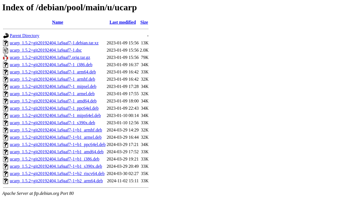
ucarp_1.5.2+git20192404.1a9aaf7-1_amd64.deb (53, 101)
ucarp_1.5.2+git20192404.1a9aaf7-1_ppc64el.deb (54, 108)
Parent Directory (24, 35)
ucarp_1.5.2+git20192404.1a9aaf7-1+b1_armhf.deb (56, 130)
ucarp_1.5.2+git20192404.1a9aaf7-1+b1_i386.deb (54, 159)
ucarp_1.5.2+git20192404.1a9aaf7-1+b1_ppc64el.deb (57, 144)
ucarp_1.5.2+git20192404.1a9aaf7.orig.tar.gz (50, 57)
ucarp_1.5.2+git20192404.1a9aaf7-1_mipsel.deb (53, 86)
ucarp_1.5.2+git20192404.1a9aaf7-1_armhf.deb (52, 79)
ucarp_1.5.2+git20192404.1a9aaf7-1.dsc (46, 50)
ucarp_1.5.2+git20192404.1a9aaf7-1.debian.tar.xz (54, 42)
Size (144, 22)
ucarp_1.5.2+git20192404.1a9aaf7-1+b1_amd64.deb (57, 151)
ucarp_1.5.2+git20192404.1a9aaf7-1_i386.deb (51, 64)
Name (57, 22)
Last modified (122, 22)
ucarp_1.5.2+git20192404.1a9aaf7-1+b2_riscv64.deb (57, 173)
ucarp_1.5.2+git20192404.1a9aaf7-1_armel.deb (52, 93)
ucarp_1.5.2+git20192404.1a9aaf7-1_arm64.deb (53, 72)
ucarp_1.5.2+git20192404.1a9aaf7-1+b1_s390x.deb (56, 166)
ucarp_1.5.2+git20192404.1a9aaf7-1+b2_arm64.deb (56, 180)
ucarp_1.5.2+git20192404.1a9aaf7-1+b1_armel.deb (56, 137)
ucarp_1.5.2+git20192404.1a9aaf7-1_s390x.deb (52, 122)
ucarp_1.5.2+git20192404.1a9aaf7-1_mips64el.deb (55, 115)
